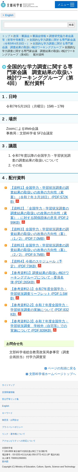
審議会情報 (39, 36)
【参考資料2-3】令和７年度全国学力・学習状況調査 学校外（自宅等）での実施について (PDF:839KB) (39, 325)
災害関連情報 (8, 392)
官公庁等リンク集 (10, 399)
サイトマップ (8, 385)
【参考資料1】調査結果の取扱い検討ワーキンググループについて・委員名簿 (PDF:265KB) (39, 277)
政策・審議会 (21, 36)
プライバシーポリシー (12, 427)
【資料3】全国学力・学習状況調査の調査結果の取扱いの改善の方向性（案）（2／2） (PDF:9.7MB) (39, 250)
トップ (6, 36)
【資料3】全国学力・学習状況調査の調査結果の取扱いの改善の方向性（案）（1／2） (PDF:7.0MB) (39, 233)
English (9, 15)
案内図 (5, 461)
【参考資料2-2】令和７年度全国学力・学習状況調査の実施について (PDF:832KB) (39, 309)
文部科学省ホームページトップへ (52, 374)
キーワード (7, 413)
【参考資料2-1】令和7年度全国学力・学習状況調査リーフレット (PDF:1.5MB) (38, 293)
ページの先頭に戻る (62, 368)
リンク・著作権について (13, 434)
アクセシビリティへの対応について (18, 441)
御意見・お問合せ (10, 420)
